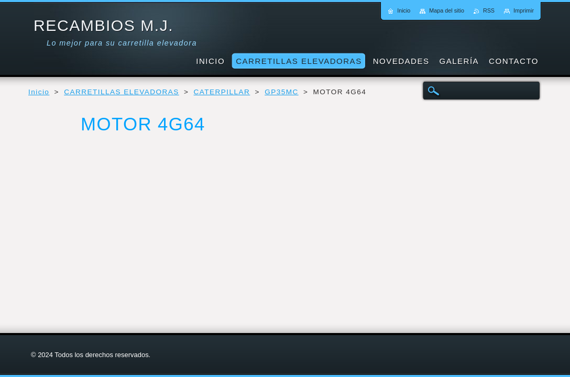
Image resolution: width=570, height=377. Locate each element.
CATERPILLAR (222, 92)
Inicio (38, 92)
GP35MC (282, 92)
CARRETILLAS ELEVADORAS (121, 92)
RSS (489, 10)
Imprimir (523, 10)
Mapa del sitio (446, 10)
